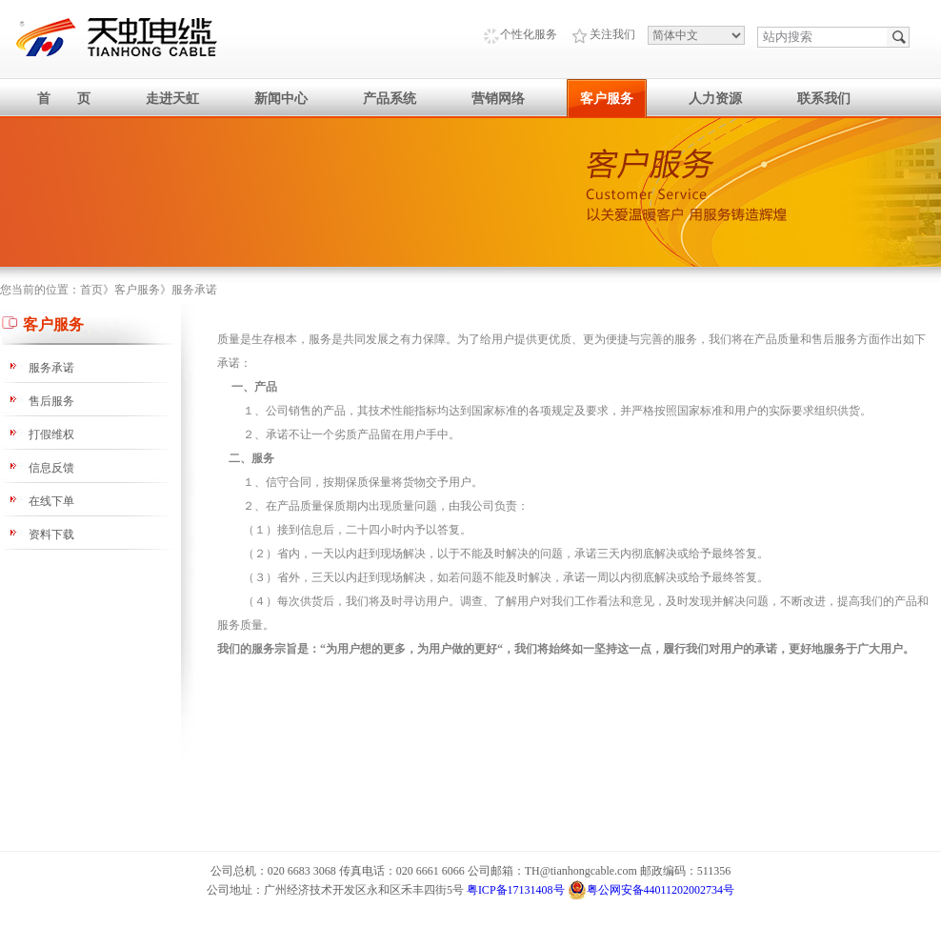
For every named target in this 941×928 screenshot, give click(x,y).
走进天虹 (172, 98)
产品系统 (389, 98)
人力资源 (715, 98)
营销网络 (498, 98)
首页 (91, 289)
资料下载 (51, 534)
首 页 (63, 98)
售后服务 (51, 401)
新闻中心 (281, 98)
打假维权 (51, 434)
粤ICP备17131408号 (516, 890)
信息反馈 (51, 467)
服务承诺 (194, 289)
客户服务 (606, 98)
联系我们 (824, 98)
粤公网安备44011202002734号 (651, 889)
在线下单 (51, 501)
